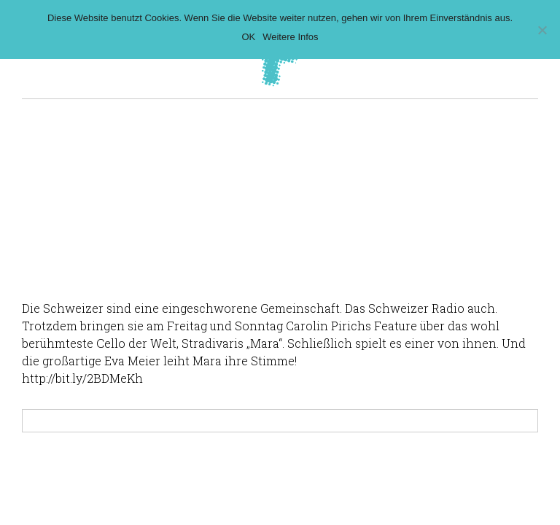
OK (248, 36)
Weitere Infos (290, 36)
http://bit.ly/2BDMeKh (82, 378)
